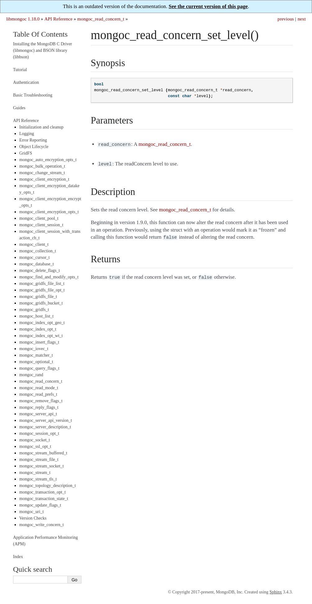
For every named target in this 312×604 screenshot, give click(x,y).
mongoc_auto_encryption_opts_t (47, 159)
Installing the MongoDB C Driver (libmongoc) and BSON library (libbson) (42, 50)
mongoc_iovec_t (33, 348)
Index (18, 556)
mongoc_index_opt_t (37, 329)
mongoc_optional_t (36, 361)
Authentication (26, 82)
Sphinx (275, 592)
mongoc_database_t (36, 264)
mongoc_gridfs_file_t (38, 296)
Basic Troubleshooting (32, 95)
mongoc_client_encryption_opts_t (49, 212)
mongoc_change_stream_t (42, 172)
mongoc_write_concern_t (41, 524)
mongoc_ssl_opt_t (35, 446)
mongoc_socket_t (34, 440)
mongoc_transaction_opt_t (42, 492)
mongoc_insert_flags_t (39, 342)
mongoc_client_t (33, 244)
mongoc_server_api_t (38, 414)
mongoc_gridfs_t (34, 309)
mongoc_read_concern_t (100, 18)
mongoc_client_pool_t (38, 218)
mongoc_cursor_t (34, 257)
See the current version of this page (208, 6)
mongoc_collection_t (37, 251)
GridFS (25, 153)
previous (286, 18)
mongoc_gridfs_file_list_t (41, 283)
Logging (26, 133)
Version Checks (33, 518)
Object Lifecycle (33, 146)
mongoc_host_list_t (36, 316)
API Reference (58, 18)
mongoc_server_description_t (45, 427)
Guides (19, 108)
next (302, 18)
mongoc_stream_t (34, 472)
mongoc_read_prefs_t (38, 394)
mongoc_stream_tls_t (38, 479)
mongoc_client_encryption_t (44, 179)
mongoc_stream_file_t (38, 459)
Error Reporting (33, 140)
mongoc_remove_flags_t (40, 401)
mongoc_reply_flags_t (38, 407)
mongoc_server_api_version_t (45, 420)
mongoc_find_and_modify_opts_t (49, 277)
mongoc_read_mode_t (38, 387)
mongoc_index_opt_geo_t (42, 322)
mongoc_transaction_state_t (43, 498)
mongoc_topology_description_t (47, 485)
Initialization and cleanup (41, 127)
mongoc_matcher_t (36, 355)
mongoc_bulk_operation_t (42, 166)
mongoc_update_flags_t (40, 505)
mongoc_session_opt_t (39, 433)
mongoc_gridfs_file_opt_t (42, 290)
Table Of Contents (40, 34)
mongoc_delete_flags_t (39, 270)
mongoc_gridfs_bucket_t (41, 303)
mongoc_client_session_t (41, 225)
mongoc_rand (31, 374)
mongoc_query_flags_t (39, 368)
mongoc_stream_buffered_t (43, 453)
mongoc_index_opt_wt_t (41, 335)
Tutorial (20, 69)
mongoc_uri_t (31, 511)
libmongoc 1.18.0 (23, 18)
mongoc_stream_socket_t (41, 466)
